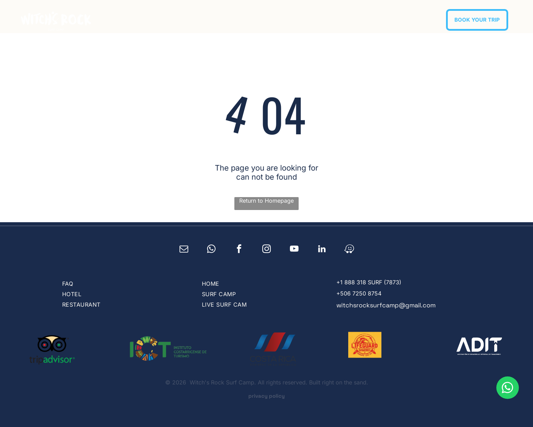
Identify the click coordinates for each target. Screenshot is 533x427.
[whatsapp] (211, 249)
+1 (339, 282)
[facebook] (239, 249)
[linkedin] (321, 249)
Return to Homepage (266, 200)
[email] (183, 249)
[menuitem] (269, 18)
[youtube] (294, 249)
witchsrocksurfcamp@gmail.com (386, 305)
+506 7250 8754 (358, 293)
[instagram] (266, 249)
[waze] (349, 249)
